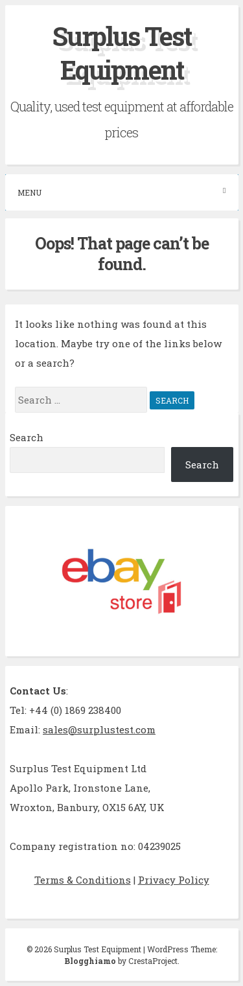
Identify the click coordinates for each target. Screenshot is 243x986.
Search (26, 437)
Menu (121, 192)
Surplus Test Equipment (121, 53)
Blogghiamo (90, 961)
